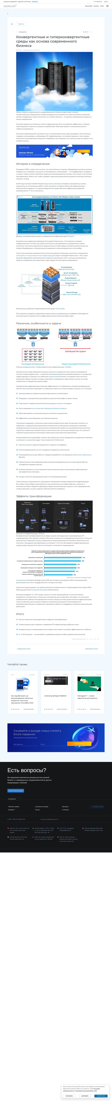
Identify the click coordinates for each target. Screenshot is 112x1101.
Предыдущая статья (23, 649)
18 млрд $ (43, 590)
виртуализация (54, 376)
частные (38, 408)
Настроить (84, 1096)
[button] (10, 6)
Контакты (96, 6)
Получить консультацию (17, 790)
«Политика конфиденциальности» (50, 819)
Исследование (21, 580)
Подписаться (79, 744)
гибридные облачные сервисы (55, 408)
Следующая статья (92, 649)
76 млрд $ (34, 590)
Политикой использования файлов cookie (86, 1090)
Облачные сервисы (13, 807)
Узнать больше (29, 709)
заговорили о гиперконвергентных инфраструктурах (35, 255)
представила (49, 184)
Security (37, 810)
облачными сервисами (81, 455)
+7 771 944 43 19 (97, 1)
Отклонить (69, 1096)
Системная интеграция (41, 807)
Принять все (101, 1096)
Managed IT (11, 810)
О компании (65, 810)
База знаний (88, 6)
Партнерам (65, 807)
